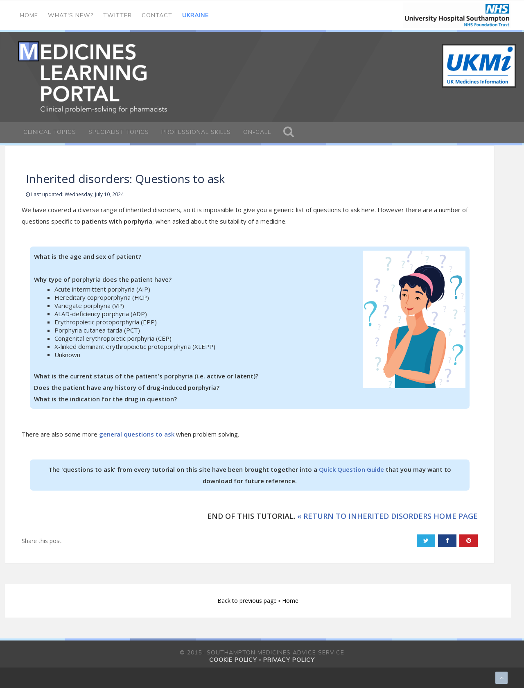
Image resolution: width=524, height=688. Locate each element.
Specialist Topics (118, 132)
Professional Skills (196, 132)
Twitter (117, 15)
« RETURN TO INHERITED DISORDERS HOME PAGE (387, 516)
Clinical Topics (49, 132)
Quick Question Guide (351, 469)
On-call (257, 132)
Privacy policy (289, 659)
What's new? (70, 15)
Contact (157, 15)
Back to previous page (247, 600)
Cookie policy (233, 659)
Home (29, 15)
